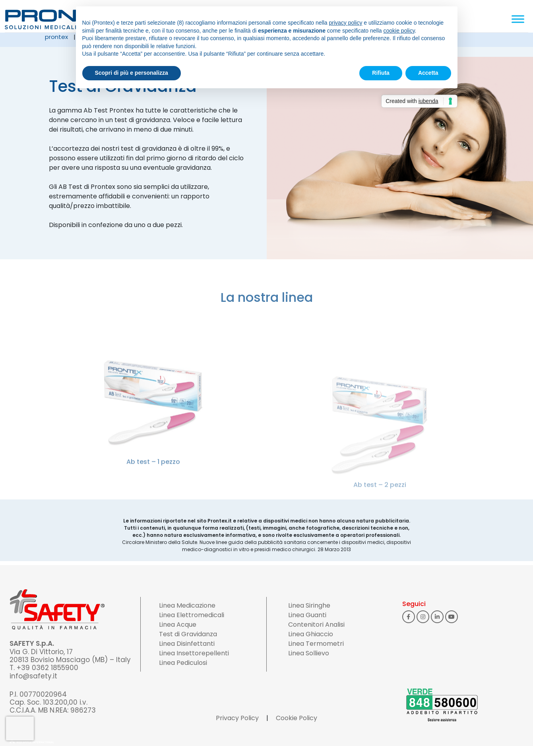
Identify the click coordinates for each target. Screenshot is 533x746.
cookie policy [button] (399, 30)
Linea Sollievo (308, 653)
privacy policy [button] (345, 22)
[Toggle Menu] (518, 19)
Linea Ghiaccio (310, 634)
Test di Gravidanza (188, 634)
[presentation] (20, 728)
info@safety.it (33, 676)
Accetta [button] (428, 73)
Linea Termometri (316, 643)
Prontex (56, 37)
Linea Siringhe (309, 605)
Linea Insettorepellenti (194, 653)
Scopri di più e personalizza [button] (131, 73)
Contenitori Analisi (316, 624)
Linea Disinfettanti (187, 643)
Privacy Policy (237, 718)
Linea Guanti (307, 615)
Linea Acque (177, 624)
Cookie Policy (296, 718)
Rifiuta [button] (381, 73)
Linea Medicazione (187, 605)
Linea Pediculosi (183, 662)
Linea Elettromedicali (191, 615)
